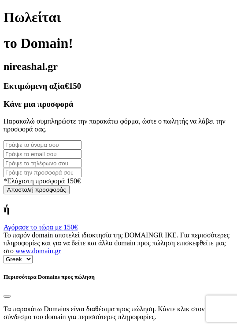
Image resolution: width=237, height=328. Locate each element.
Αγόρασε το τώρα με (41, 227)
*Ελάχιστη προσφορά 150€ (42, 181)
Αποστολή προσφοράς (36, 189)
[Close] (7, 296)
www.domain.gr (38, 251)
